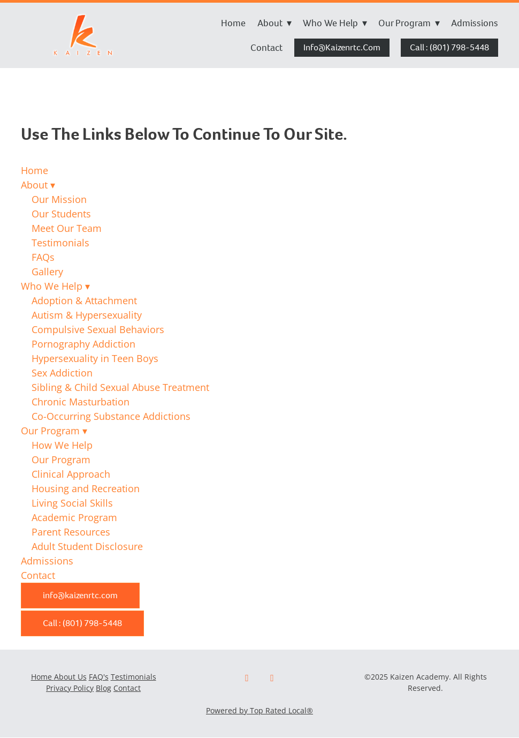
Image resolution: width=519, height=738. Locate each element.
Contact (266, 47)
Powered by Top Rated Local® (259, 710)
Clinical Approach (71, 474)
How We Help (62, 445)
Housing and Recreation (86, 488)
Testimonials (60, 243)
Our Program (409, 23)
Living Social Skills (72, 503)
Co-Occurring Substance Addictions (111, 416)
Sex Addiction (62, 373)
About (274, 23)
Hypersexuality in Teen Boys (95, 358)
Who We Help (335, 23)
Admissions (474, 23)
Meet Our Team (67, 228)
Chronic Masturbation (80, 402)
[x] (272, 678)
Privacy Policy (70, 688)
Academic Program (74, 517)
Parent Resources (71, 532)
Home (233, 23)
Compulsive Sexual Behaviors (98, 329)
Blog (103, 688)
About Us (70, 677)
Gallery (47, 271)
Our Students (61, 214)
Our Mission (59, 199)
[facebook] (247, 678)
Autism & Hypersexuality (87, 315)
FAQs (43, 257)
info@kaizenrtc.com (341, 47)
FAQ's (99, 677)
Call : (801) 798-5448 (449, 47)
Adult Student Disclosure (87, 546)
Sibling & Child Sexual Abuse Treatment (120, 387)
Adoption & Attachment (84, 300)
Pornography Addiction (83, 344)
